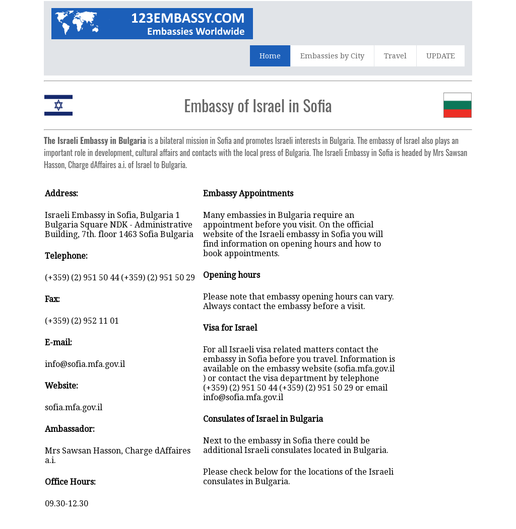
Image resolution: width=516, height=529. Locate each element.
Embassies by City (332, 56)
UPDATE (440, 56)
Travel (395, 56)
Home (270, 56)
